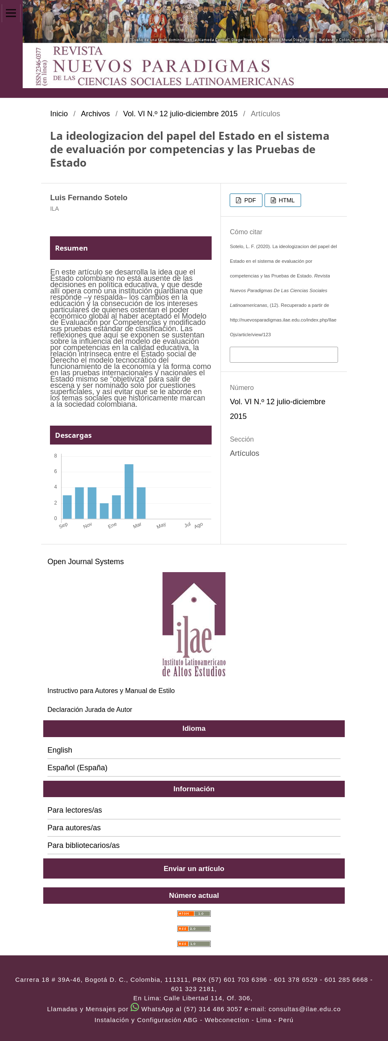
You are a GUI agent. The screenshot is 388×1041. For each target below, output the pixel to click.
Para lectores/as (74, 810)
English (59, 750)
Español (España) (77, 768)
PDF (249, 200)
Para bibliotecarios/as (83, 845)
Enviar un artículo (194, 868)
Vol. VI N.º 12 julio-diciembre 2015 (180, 114)
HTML (286, 200)
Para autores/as (74, 828)
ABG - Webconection (216, 1019)
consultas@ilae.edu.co (305, 1008)
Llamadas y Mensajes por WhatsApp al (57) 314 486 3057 (144, 1008)
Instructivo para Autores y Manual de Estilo (111, 690)
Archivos (95, 114)
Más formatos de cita (266, 354)
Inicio (59, 114)
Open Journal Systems (85, 561)
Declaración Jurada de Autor (89, 709)
